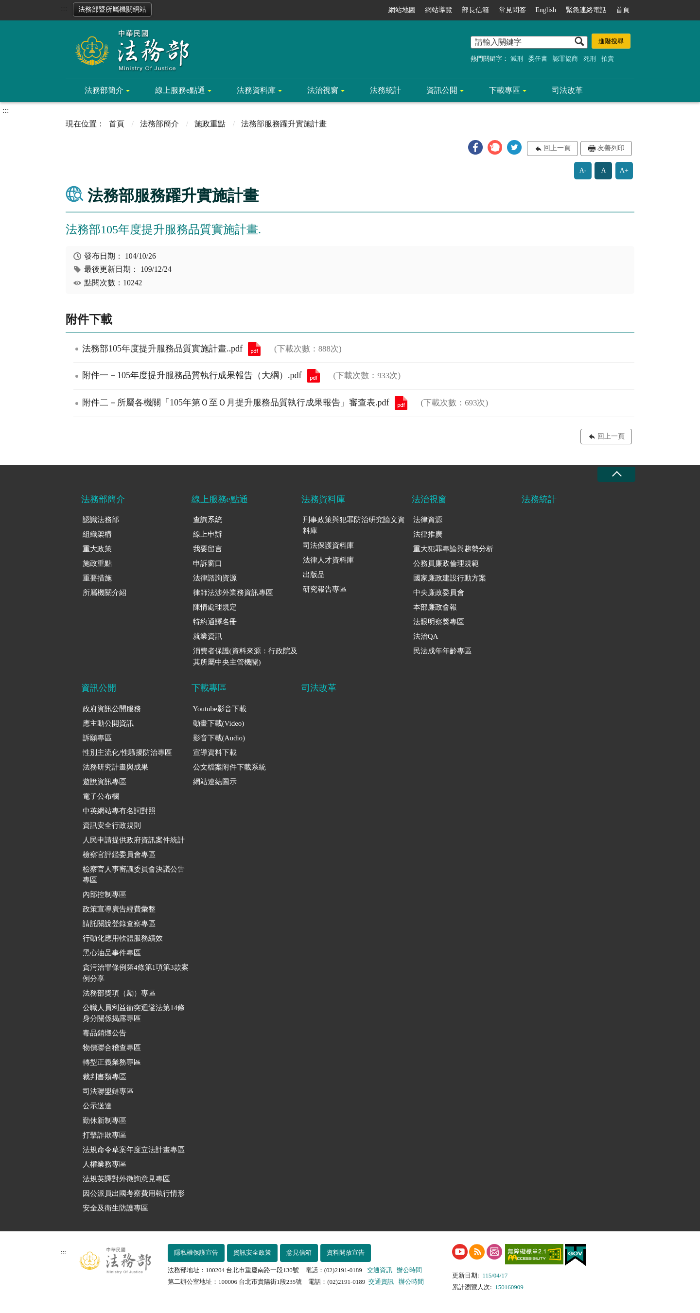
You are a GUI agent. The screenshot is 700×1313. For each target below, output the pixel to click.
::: (64, 8)
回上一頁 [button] (557, 148)
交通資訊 (379, 1270)
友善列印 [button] (611, 148)
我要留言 (207, 549)
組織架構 (97, 534)
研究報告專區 (325, 589)
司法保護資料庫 (328, 545)
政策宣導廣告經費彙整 (119, 909)
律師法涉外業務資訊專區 (233, 592)
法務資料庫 (256, 90)
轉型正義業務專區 (112, 1062)
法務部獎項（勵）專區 (119, 993)
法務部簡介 (104, 90)
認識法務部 (101, 520)
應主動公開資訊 (108, 723)
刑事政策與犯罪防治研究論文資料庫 (354, 525)
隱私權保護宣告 (196, 1252)
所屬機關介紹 (104, 592)
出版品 (314, 574)
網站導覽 (438, 10)
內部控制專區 (104, 894)
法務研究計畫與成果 (115, 767)
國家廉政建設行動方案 (449, 578)
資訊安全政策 (252, 1252)
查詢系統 (207, 520)
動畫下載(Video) (219, 723)
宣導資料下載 (215, 752)
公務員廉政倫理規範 (446, 563)
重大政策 (97, 549)
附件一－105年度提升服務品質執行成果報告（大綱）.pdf (313, 376)
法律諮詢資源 (215, 578)
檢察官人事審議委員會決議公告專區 (134, 874)
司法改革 (567, 90)
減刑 (516, 58)
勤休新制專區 (104, 1120)
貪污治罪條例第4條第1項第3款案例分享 (136, 972)
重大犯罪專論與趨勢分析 (453, 549)
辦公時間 (409, 1270)
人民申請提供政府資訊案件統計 (134, 840)
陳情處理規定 (215, 607)
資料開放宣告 (346, 1252)
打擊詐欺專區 (104, 1135)
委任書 (537, 58)
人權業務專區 (104, 1164)
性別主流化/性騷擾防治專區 (127, 752)
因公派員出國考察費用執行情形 (134, 1193)
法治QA (425, 636)
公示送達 (97, 1106)
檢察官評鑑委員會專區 (119, 854)
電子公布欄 (101, 796)
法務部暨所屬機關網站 (112, 9)
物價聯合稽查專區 (112, 1047)
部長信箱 (475, 10)
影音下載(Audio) (219, 738)
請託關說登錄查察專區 (119, 924)
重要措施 (97, 578)
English (545, 10)
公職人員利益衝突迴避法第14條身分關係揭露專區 (134, 1013)
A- (583, 170)
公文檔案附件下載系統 (229, 767)
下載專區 (504, 90)
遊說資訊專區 (104, 782)
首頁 (623, 10)
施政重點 (210, 124)
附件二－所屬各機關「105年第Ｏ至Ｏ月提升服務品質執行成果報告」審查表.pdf (401, 403)
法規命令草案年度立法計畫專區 (134, 1150)
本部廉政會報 (435, 607)
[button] (475, 147)
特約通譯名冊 (215, 622)
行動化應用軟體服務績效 (123, 938)
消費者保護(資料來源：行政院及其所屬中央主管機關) (245, 656)
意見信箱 (299, 1252)
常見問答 (512, 10)
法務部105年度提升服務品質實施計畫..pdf (254, 349)
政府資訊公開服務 (112, 709)
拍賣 (607, 58)
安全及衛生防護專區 (115, 1208)
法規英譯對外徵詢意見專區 (126, 1179)
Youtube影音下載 (219, 709)
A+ (624, 170)
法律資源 (427, 520)
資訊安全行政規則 (112, 825)
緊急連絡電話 (586, 10)
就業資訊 (207, 636)
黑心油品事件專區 (112, 953)
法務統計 (385, 90)
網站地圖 (402, 10)
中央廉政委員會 (438, 592)
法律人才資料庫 (328, 560)
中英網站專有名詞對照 (119, 811)
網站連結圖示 (215, 782)
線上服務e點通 (180, 90)
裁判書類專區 (104, 1077)
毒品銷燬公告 (104, 1033)
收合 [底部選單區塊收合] (616, 474)
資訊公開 (441, 90)
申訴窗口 (207, 563)
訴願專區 (97, 738)
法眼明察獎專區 (438, 622)
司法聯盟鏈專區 (108, 1091)
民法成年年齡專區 (442, 651)
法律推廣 (427, 534)
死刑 (589, 58)
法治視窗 (322, 90)
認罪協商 (565, 58)
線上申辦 (207, 534)
